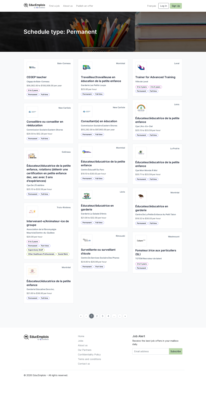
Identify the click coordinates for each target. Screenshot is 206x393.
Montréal (66, 267)
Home (81, 336)
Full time (44, 94)
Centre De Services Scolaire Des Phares (100, 258)
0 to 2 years (33, 90)
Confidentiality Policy (89, 354)
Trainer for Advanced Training (155, 77)
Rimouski (120, 236)
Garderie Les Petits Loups (93, 85)
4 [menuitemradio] (108, 316)
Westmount (173, 236)
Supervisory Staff (35, 250)
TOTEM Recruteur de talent (148, 258)
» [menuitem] (125, 316)
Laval (176, 63)
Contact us (84, 363)
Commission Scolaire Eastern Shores (45, 130)
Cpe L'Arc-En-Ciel (144, 126)
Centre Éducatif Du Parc (92, 170)
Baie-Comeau (64, 63)
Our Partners (84, 350)
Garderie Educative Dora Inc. (41, 289)
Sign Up (176, 5)
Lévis (122, 192)
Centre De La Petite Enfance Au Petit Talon (155, 214)
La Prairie (174, 148)
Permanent (32, 94)
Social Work (63, 254)
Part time (45, 246)
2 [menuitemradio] (97, 316)
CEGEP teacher (37, 77)
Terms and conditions (89, 359)
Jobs (80, 340)
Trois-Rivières (64, 207)
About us (68, 5)
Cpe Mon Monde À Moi (146, 170)
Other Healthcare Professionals (41, 254)
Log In (163, 5)
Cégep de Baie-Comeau (38, 81)
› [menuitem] (119, 316)
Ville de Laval (141, 81)
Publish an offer (84, 5)
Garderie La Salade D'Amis (93, 214)
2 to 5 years (155, 87)
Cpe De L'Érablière (35, 185)
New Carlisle (65, 108)
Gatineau (66, 152)
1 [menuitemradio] (91, 316)
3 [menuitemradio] (102, 316)
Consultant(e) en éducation (99, 121)
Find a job (54, 5)
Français (151, 5)
